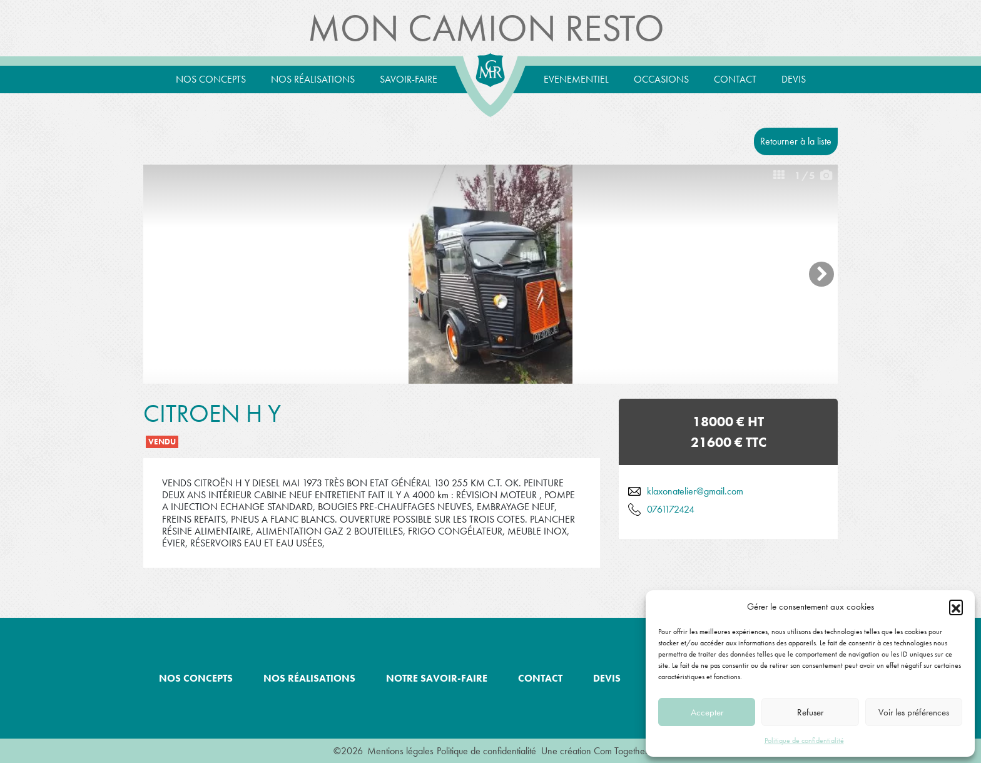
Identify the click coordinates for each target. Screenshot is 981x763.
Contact (735, 79)
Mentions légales (400, 750)
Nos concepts (211, 79)
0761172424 (670, 509)
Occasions (661, 79)
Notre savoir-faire (436, 678)
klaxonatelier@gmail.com (695, 491)
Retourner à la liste (795, 141)
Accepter (707, 712)
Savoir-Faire (408, 79)
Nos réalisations (313, 79)
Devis (793, 79)
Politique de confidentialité (804, 740)
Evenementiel (576, 79)
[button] (956, 606)
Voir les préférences (913, 712)
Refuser (810, 712)
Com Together (621, 750)
